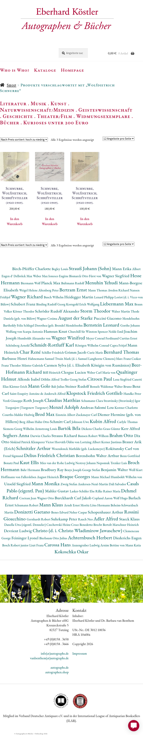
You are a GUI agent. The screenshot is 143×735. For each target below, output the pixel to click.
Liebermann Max (117, 303)
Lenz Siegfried (122, 379)
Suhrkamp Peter (64, 519)
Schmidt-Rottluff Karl (52, 345)
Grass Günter (112, 429)
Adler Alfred (106, 518)
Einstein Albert (65, 415)
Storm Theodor (96, 310)
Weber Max (40, 276)
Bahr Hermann (30, 470)
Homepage (72, 70)
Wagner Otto (46, 498)
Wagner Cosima (47, 318)
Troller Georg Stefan (73, 379)
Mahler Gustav (57, 491)
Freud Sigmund (13, 456)
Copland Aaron (102, 498)
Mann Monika (46, 483)
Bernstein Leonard (101, 325)
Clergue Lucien (74, 372)
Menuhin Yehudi (102, 282)
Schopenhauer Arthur (106, 512)
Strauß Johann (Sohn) (90, 268)
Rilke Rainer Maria (108, 491)
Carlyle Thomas (127, 422)
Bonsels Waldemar (102, 386)
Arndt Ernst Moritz (77, 505)
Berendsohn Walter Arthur (98, 455)
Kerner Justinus (111, 442)
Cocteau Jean (28, 498)
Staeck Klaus (129, 519)
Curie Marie (95, 352)
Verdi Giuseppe (13, 401)
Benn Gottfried (130, 456)
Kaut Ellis (30, 462)
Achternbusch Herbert (90, 537)
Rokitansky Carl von (122, 448)
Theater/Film (54, 116)
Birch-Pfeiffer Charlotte (32, 268)
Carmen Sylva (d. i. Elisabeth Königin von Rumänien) (87, 365)
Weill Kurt (135, 470)
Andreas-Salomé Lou (97, 407)
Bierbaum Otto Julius (53, 538)
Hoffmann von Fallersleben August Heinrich (30, 477)
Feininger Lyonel (25, 538)
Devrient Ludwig (18, 530)
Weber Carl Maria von (101, 372)
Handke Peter (132, 393)
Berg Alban (27, 422)
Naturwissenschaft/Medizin (37, 109)
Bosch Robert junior (15, 545)
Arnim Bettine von (112, 545)
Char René (31, 352)
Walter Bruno (123, 386)
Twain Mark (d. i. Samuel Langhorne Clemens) (85, 358)
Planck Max (51, 283)
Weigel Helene (28, 290)
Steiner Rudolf (77, 386)
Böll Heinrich (52, 372)
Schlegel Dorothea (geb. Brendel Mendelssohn (53, 325)
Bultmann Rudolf (73, 283)
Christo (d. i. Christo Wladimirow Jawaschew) (78, 530)
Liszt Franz (37, 545)
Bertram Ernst (73, 289)
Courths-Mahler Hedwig (18, 415)
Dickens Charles (92, 429)
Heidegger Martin (79, 297)
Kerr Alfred (130, 428)
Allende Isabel (29, 379)
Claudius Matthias (62, 400)
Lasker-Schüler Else (83, 491)
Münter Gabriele (33, 365)
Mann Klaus (51, 504)
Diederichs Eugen (127, 538)
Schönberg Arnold (18, 345)
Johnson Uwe (81, 422)
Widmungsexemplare (103, 116)
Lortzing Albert (90, 442)
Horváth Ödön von (67, 442)
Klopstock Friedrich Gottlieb (94, 393)
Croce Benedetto (82, 524)
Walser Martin (121, 311)
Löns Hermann (100, 505)
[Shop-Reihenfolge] (24, 139)
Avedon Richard (119, 290)
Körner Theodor (24, 311)
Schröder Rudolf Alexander (57, 311)
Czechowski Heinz (58, 524)
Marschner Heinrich (125, 524)
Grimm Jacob (76, 352)
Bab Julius (58, 386)
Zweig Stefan (69, 484)
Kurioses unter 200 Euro (55, 122)
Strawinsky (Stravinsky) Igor (122, 401)
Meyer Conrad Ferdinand (103, 338)
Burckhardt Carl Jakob (73, 498)
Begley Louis (60, 269)
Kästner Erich (18, 386)
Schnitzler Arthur (34, 448)
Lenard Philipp (104, 297)
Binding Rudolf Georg (51, 304)
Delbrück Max (23, 276)
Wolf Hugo (120, 498)
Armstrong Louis (46, 429)
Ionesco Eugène (58, 276)
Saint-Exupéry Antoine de (27, 393)
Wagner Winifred (68, 337)
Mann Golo (39, 386)
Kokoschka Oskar (71, 551)
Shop (11, 84)
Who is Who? (14, 70)
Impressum (79, 653)
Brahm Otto (121, 435)
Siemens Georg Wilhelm (19, 429)
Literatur (13, 103)
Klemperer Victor (43, 442)
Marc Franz (123, 358)
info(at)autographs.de (55, 653)
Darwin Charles (41, 436)
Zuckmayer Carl (87, 415)
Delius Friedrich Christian (50, 455)
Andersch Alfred (55, 393)
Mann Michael (101, 477)
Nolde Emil (116, 331)
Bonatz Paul (12, 463)
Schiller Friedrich (53, 352)
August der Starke (76, 318)
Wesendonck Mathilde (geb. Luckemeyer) (78, 449)
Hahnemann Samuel (41, 358)
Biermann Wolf (31, 283)
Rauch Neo (85, 519)
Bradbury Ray (52, 469)
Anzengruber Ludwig (86, 545)
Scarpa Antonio (33, 331)
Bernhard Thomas (121, 352)
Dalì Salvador (118, 484)
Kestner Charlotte (126, 407)
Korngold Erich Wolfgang (83, 304)
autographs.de (59, 667)
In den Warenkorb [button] (14, 221)
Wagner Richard (27, 296)
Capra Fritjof (119, 345)
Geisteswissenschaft (105, 109)
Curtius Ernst (128, 338)
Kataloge (45, 70)
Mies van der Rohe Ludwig (57, 463)
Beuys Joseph (73, 470)
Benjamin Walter (115, 469)
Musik (39, 103)
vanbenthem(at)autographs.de (49, 658)
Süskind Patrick (20, 442)
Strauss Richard (64, 435)
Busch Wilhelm (54, 297)
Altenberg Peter (48, 290)
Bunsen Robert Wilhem (93, 436)
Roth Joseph (33, 400)
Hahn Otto (42, 422)
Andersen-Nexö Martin (93, 484)
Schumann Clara (92, 401)
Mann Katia (133, 545)
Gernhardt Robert (39, 519)
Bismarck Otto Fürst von (85, 276)
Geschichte (18, 116)
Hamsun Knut (56, 331)
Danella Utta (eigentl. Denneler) (25, 524)
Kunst (59, 103)
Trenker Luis (119, 463)
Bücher (9, 122)
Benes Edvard (60, 512)
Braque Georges (75, 476)
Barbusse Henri (15, 358)
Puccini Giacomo (108, 318)
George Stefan (91, 470)
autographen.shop (57, 672)
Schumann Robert (27, 505)
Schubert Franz (23, 304)
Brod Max (45, 414)
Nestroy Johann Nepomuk (92, 463)
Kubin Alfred (103, 421)
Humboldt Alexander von (34, 338)
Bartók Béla (69, 428)
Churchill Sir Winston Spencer (88, 331)
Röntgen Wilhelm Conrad (92, 345)
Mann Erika (122, 268)
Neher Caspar (78, 512)
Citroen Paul (100, 379)
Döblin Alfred (50, 379)
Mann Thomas (98, 290)
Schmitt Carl (61, 421)
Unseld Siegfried (17, 484)
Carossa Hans (58, 544)
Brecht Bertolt (102, 524)
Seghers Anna (16, 435)
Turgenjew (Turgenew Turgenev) (27, 407)
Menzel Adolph (64, 407)
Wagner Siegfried (116, 276)
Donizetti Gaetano (32, 511)
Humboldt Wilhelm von (126, 477)
